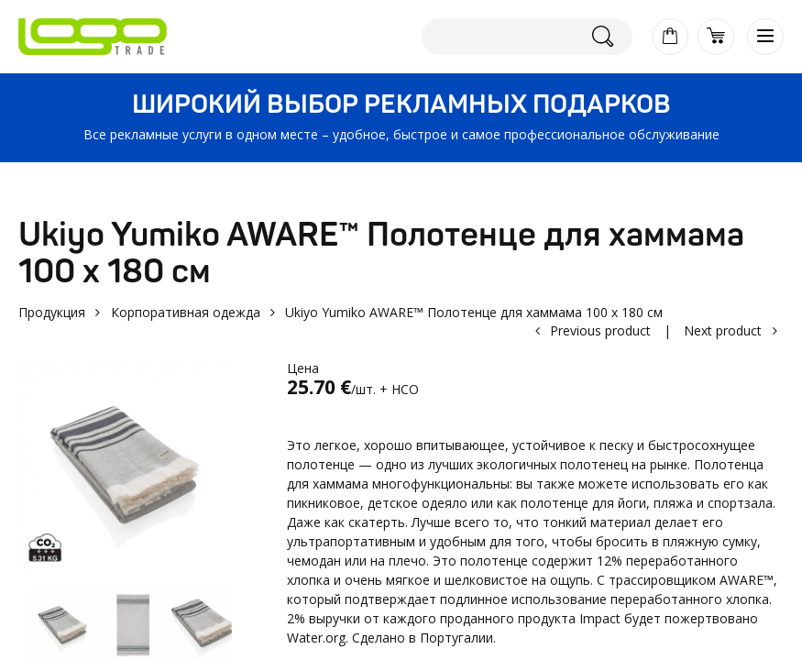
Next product (723, 330)
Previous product (600, 330)
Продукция (51, 312)
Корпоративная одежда (185, 312)
